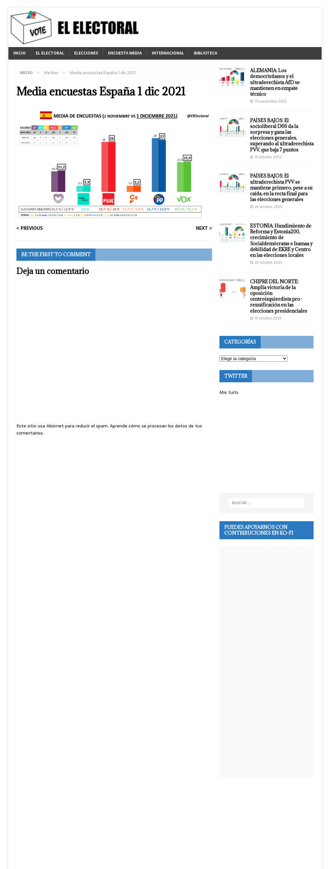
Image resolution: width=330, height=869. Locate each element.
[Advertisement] (272, 444)
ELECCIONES (86, 53)
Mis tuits (228, 392)
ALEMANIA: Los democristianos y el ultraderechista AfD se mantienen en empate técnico (275, 82)
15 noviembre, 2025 (270, 101)
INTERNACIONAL (168, 53)
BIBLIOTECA (205, 53)
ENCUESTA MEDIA (125, 53)
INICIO (19, 53)
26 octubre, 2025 (268, 207)
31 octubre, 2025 (268, 157)
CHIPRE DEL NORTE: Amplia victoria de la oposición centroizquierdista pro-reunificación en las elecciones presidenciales (278, 296)
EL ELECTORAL (50, 53)
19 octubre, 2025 (268, 318)
